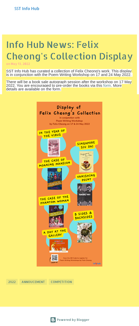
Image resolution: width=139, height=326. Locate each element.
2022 (12, 282)
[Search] (132, 8)
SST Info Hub (26, 8)
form (107, 85)
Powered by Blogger (69, 320)
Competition (61, 282)
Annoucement (33, 282)
